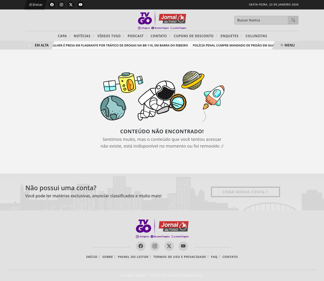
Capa (64, 35)
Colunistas (256, 36)
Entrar (35, 4)
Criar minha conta (245, 192)
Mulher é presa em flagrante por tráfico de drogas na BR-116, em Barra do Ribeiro (119, 45)
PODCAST (137, 35)
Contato (161, 35)
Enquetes (231, 35)
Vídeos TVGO (110, 35)
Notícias (84, 35)
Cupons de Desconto (195, 35)
